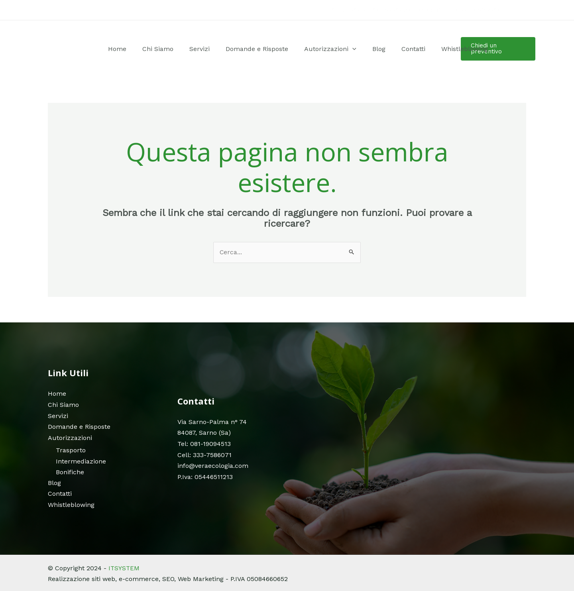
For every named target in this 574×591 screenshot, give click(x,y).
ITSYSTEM (124, 567)
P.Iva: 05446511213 (205, 476)
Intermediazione (81, 460)
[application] (337, 49)
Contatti (380, 49)
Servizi (202, 49)
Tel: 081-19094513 (204, 443)
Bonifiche (70, 471)
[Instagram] (522, 10)
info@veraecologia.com (212, 465)
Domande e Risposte (250, 49)
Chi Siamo (169, 49)
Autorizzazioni (315, 49)
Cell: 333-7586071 (204, 454)
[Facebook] (510, 10)
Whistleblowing (422, 49)
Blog (354, 49)
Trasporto (71, 450)
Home (137, 49)
